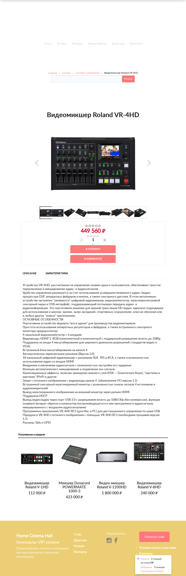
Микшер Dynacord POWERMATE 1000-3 (74, 487)
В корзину (93, 249)
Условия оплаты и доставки (157, 547)
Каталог (77, 43)
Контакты (136, 43)
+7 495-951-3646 (37, 23)
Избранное (146, 567)
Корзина (145, 559)
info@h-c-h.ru (150, 22)
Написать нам (154, 536)
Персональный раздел (152, 571)
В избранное (93, 259)
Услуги (61, 43)
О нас (48, 43)
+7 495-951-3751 (37, 19)
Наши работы (97, 43)
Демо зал (118, 43)
